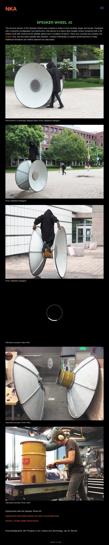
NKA (11, 8)
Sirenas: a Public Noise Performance (22, 520)
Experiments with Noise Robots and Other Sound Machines (32, 516)
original (8, 36)
